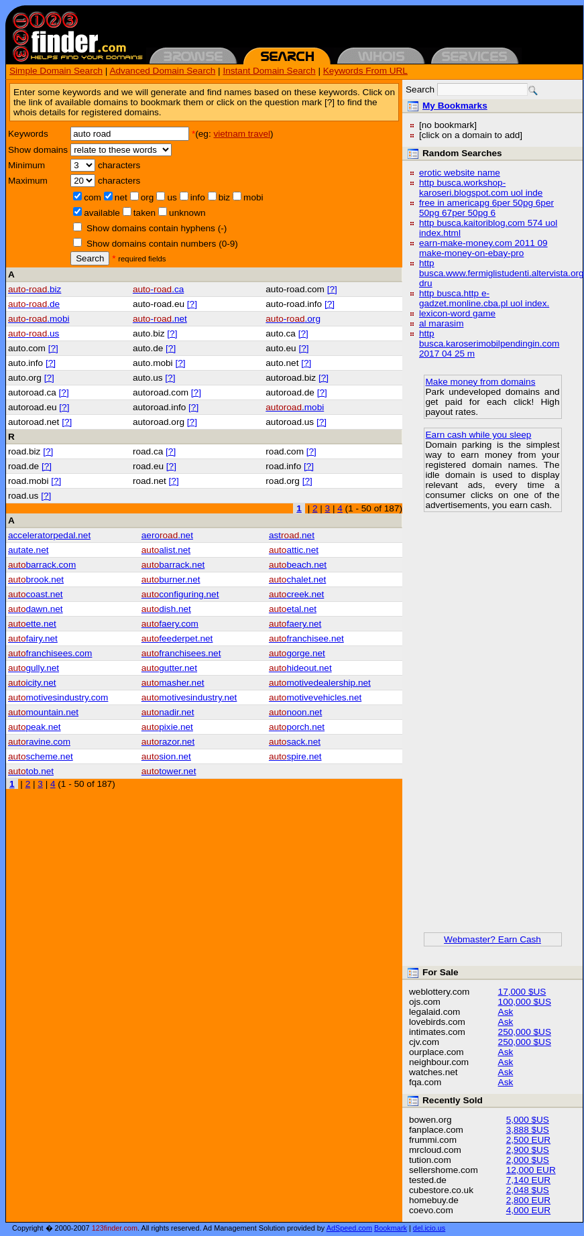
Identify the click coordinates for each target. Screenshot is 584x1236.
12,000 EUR (531, 1170)
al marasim (441, 323)
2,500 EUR (528, 1140)
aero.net (167, 535)
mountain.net (43, 712)
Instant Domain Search (269, 71)
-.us (33, 333)
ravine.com (39, 742)
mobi (253, 197)
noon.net (295, 712)
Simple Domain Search (56, 71)
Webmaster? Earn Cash (492, 939)
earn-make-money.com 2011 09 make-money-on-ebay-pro (483, 248)
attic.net (293, 550)
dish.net (166, 609)
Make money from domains (481, 382)
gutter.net (169, 668)
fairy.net (33, 638)
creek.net (296, 594)
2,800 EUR (528, 1200)
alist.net (165, 550)
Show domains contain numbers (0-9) (162, 244)
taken (144, 213)
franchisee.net (306, 638)
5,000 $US (527, 1120)
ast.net (291, 535)
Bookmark (390, 1228)
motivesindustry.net (189, 697)
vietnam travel (241, 134)
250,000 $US (524, 1032)
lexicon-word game (457, 313)
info (197, 197)
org (147, 197)
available (102, 213)
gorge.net (297, 653)
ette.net (32, 624)
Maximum (28, 181)
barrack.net (173, 565)
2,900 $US (527, 1150)
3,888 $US (527, 1130)
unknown (187, 213)
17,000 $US (522, 992)
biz (224, 197)
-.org (293, 319)
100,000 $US (524, 1002)
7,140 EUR (528, 1180)
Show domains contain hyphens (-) (156, 228)
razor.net (167, 742)
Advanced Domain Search (162, 71)
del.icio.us (429, 1228)
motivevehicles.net (315, 697)
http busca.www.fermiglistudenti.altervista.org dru (501, 273)
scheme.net (40, 756)
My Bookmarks (454, 106)
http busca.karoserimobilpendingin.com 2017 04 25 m (489, 343)
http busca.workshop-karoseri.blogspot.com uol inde (480, 188)
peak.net (34, 727)
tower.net (168, 771)
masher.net (173, 683)
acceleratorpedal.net (49, 535)
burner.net (170, 579)
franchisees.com (50, 653)
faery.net (295, 624)
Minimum (26, 165)
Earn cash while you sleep (479, 435)
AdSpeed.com (349, 1228)
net (121, 197)
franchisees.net (181, 653)
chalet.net (297, 579)
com (92, 197)
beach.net (298, 565)
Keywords (28, 134)
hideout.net (300, 668)
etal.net (292, 609)
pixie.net (167, 727)
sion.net (166, 756)
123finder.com (114, 1228)
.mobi (295, 407)
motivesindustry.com (58, 697)
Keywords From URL (365, 71)
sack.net (294, 742)
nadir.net (167, 712)
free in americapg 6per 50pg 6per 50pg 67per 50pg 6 (486, 208)
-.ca (158, 289)
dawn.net (35, 609)
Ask (506, 1012)
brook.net (36, 579)
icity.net (32, 683)
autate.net (28, 550)
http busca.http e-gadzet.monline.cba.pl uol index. (484, 298)
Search (90, 258)
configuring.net (180, 594)
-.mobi (38, 319)
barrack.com (42, 565)
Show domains (38, 150)
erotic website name (459, 173)
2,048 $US (527, 1190)
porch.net (297, 727)
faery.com (169, 624)
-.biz (34, 289)
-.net (160, 319)
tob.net (31, 771)
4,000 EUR (528, 1210)
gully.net (33, 668)
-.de (34, 304)
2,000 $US (527, 1160)
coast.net (35, 594)
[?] (332, 289)
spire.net (295, 756)
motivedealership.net (320, 683)
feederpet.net (177, 638)
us (171, 197)
